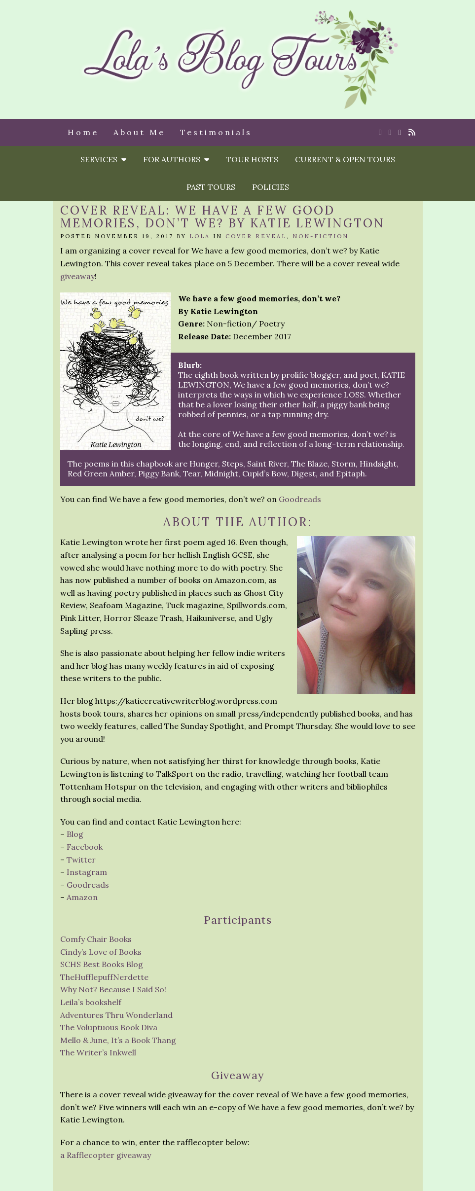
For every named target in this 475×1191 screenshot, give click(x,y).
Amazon (82, 897)
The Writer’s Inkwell (98, 1052)
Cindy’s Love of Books (101, 952)
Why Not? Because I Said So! (113, 989)
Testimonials (216, 132)
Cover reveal (256, 236)
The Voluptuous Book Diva (108, 1027)
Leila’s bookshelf (90, 1002)
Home (83, 132)
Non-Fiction (320, 236)
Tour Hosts (252, 159)
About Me (139, 132)
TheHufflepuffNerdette (104, 977)
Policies (270, 187)
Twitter (81, 860)
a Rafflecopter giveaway (105, 1155)
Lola (199, 236)
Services (103, 159)
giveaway (77, 276)
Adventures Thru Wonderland (116, 1015)
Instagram (87, 872)
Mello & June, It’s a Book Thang (118, 1040)
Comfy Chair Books (96, 939)
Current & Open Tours (345, 159)
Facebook (85, 847)
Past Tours (210, 187)
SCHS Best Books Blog (101, 964)
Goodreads (300, 499)
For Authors (176, 159)
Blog (75, 834)
